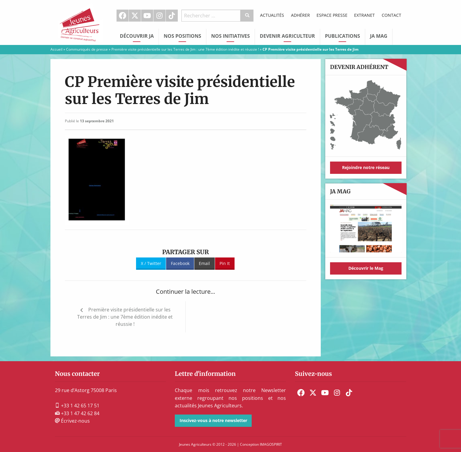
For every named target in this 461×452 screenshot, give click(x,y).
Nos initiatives (230, 36)
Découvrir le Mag (365, 268)
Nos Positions (182, 36)
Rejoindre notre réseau (366, 167)
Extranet (364, 15)
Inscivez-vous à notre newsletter (213, 420)
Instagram (159, 16)
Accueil (56, 49)
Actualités (272, 15)
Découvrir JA (137, 36)
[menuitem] (123, 16)
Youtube (147, 16)
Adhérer (300, 15)
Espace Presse (332, 15)
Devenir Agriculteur (287, 36)
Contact (391, 15)
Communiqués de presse (87, 49)
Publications (342, 36)
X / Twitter (151, 263)
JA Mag (378, 36)
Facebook (123, 16)
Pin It (225, 263)
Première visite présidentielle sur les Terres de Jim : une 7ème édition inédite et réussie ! (185, 49)
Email (204, 263)
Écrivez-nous (72, 421)
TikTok (172, 16)
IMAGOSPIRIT (271, 444)
